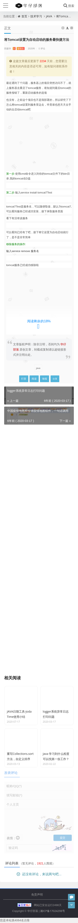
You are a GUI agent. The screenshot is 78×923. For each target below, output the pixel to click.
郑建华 (14, 48)
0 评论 (42, 48)
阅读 (34, 378)
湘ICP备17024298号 (52, 911)
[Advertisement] (39, 141)
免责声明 (37, 894)
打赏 (23, 378)
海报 (44, 378)
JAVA (49, 16)
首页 (24, 16)
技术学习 (36, 16)
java (38, 368)
